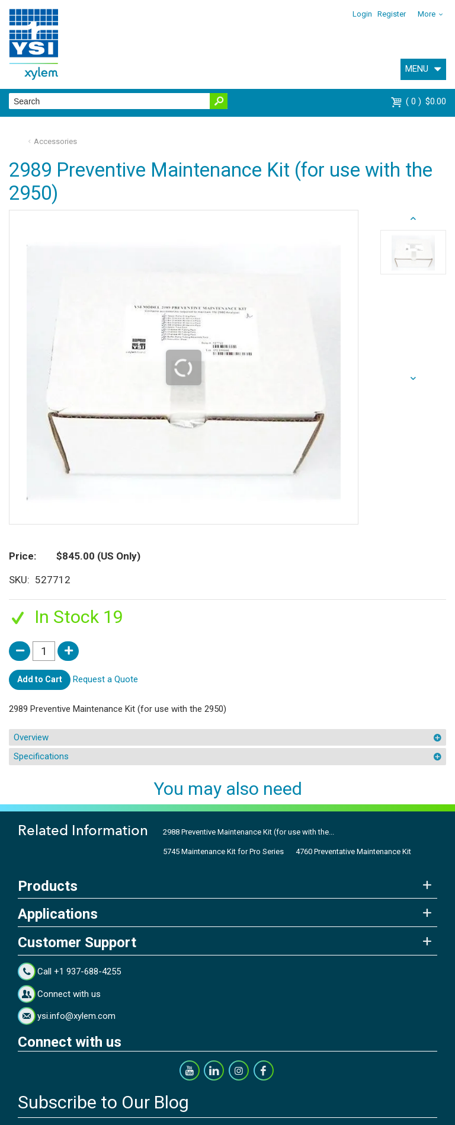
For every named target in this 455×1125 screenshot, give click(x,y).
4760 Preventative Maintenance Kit (353, 851)
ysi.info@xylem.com (76, 1016)
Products (48, 886)
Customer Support (77, 942)
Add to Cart (39, 679)
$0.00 (426, 101)
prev (413, 379)
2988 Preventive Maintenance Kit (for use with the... (248, 831)
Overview (31, 737)
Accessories (55, 141)
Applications (58, 914)
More (426, 13)
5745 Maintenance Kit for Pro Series (223, 851)
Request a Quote (105, 679)
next (413, 219)
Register (391, 13)
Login (362, 13)
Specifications (41, 756)
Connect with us (69, 994)
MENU (416, 68)
